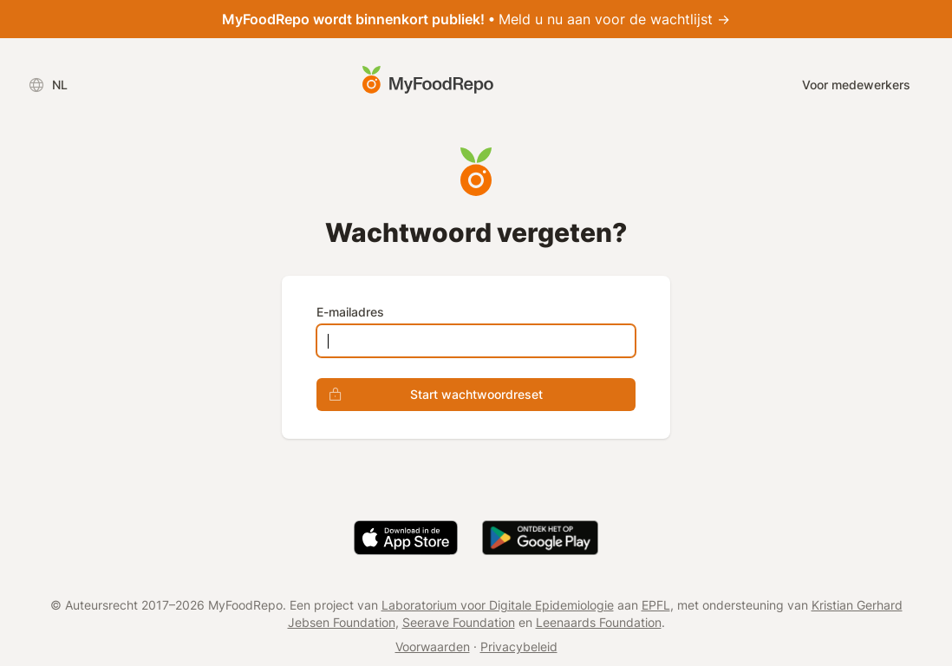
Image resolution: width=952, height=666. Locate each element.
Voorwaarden (432, 646)
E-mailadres (350, 311)
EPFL (656, 604)
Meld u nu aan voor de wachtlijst (476, 19)
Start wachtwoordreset (430, 394)
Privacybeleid (519, 646)
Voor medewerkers (856, 84)
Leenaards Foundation (599, 622)
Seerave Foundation (458, 622)
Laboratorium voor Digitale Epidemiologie (497, 604)
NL (48, 85)
